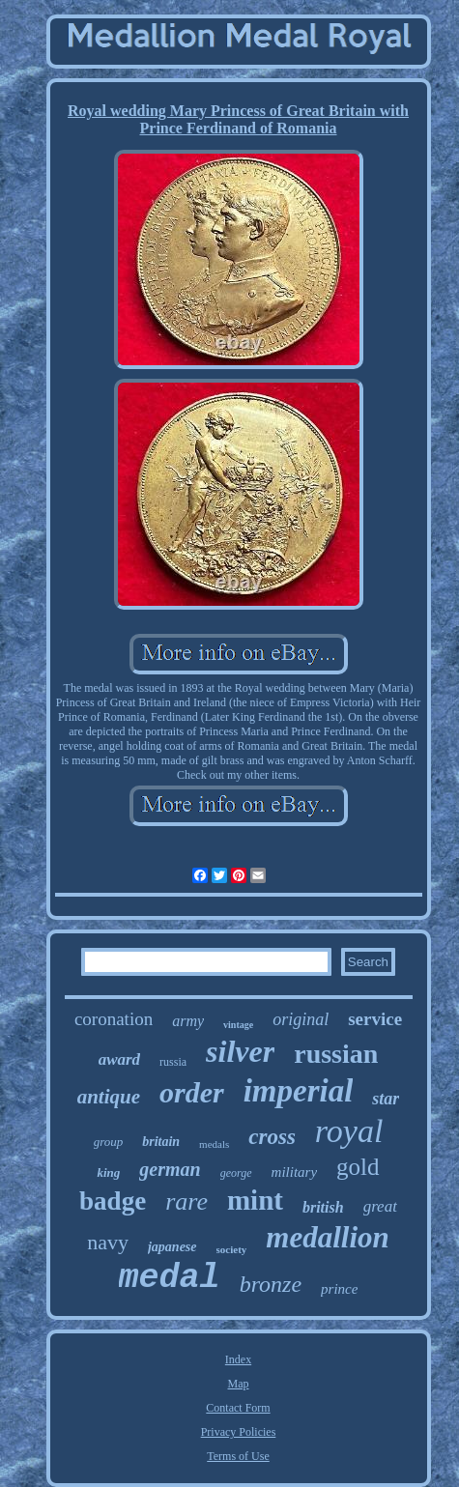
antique (108, 1096)
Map (238, 1383)
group (109, 1141)
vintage (238, 1024)
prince (339, 1289)
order (191, 1092)
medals (214, 1144)
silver (240, 1051)
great (380, 1206)
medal (169, 1278)
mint (255, 1200)
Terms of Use (238, 1456)
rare (186, 1201)
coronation (113, 1019)
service (375, 1019)
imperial (299, 1090)
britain (161, 1141)
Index (238, 1359)
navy (108, 1242)
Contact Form (238, 1408)
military (295, 1172)
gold (357, 1167)
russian (336, 1054)
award (119, 1059)
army (188, 1021)
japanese (172, 1247)
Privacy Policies (238, 1432)
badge (112, 1201)
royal (349, 1131)
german (169, 1169)
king (108, 1172)
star (385, 1098)
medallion (327, 1237)
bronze (270, 1284)
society (231, 1249)
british (323, 1207)
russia (172, 1062)
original (301, 1019)
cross (272, 1137)
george (236, 1173)
